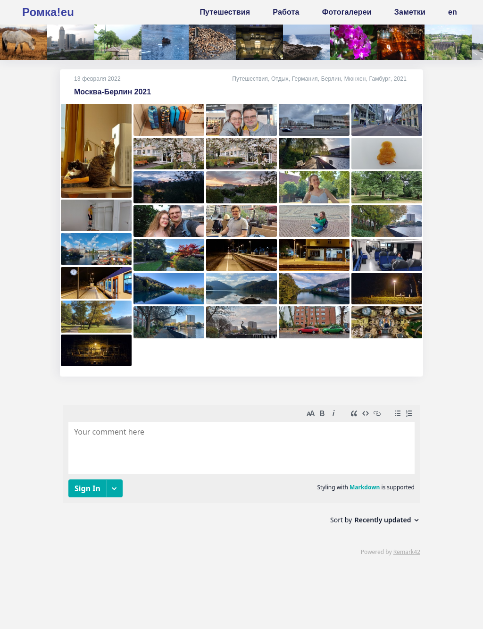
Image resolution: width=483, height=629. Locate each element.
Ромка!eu (48, 12)
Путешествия (250, 78)
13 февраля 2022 (97, 78)
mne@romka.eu (140, 599)
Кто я (32, 599)
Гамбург (380, 78)
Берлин (331, 78)
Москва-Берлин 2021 (112, 92)
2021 (400, 78)
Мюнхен (355, 78)
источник (39, 612)
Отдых (280, 78)
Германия (305, 78)
